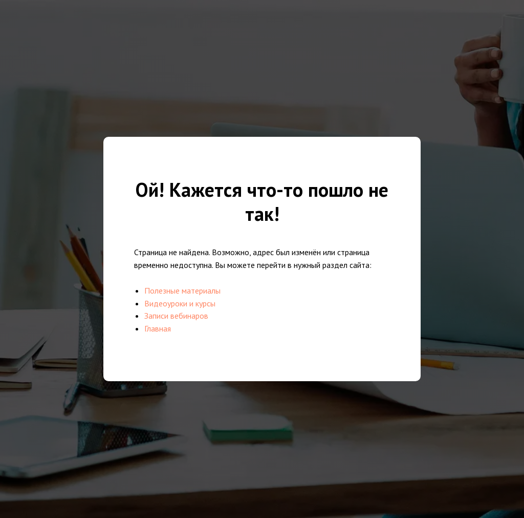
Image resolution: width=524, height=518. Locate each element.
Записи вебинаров (176, 315)
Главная (157, 328)
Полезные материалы (182, 290)
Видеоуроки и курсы (179, 303)
